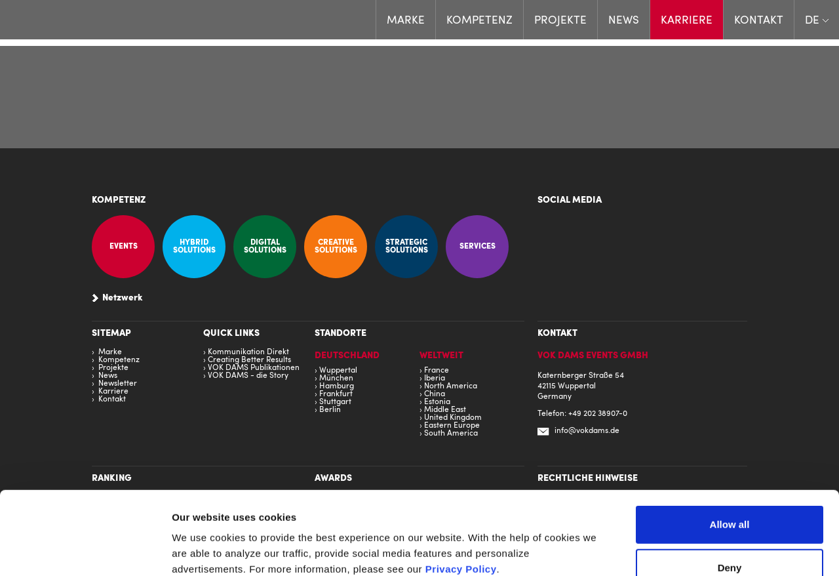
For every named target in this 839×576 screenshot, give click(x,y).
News (623, 20)
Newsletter (117, 384)
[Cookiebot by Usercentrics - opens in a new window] (85, 550)
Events (123, 247)
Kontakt (758, 20)
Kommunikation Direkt (248, 352)
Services (477, 247)
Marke (406, 20)
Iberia (434, 378)
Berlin (330, 410)
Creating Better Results (249, 360)
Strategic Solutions (406, 247)
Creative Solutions (336, 247)
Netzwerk (122, 298)
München (336, 378)
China (434, 394)
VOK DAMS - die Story (248, 376)
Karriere (686, 20)
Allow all (730, 446)
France (436, 371)
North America (450, 386)
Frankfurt (336, 394)
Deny (730, 489)
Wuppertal (338, 371)
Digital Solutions (265, 247)
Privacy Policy (461, 491)
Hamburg (336, 386)
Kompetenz (479, 20)
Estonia (437, 402)
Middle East (445, 410)
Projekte (560, 20)
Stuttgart (335, 402)
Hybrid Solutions (194, 247)
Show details (741, 550)
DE (812, 20)
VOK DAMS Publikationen (254, 368)
